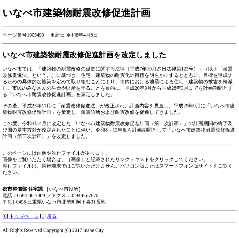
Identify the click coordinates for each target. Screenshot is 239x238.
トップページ (24, 216)
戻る (52, 216)
